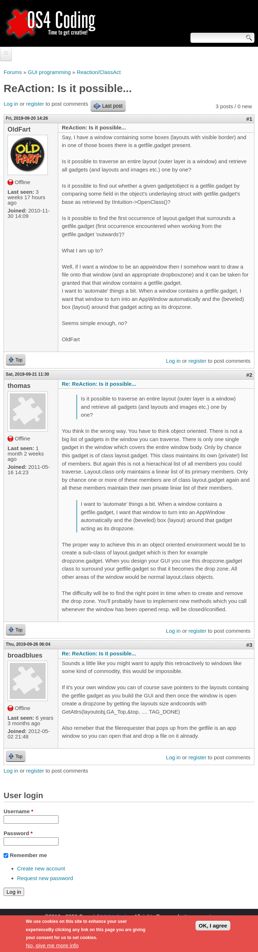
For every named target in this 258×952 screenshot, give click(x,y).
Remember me (28, 855)
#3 (249, 645)
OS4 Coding (118, 916)
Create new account (41, 868)
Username (18, 811)
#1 (249, 119)
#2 (249, 375)
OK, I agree (213, 928)
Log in (11, 104)
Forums (13, 72)
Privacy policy (200, 916)
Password (18, 833)
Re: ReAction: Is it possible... (99, 384)
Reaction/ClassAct (99, 72)
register (35, 104)
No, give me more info (52, 948)
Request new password (45, 878)
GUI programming (49, 72)
